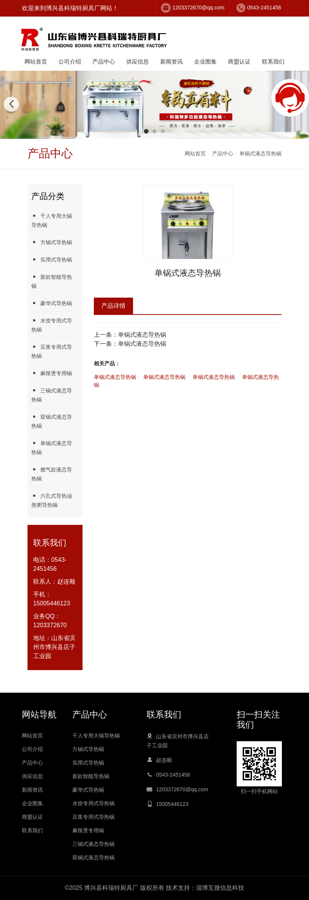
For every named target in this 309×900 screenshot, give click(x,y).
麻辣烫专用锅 (51, 373)
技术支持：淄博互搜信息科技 (205, 888)
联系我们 (273, 61)
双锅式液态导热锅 (51, 421)
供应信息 (137, 61)
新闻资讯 (171, 61)
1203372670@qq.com (198, 8)
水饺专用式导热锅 (51, 325)
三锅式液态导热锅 (51, 395)
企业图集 (205, 61)
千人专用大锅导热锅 (51, 220)
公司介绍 (69, 61)
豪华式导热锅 (51, 303)
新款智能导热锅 (51, 281)
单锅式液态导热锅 (260, 154)
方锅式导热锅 (51, 242)
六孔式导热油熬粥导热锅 (51, 500)
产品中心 (103, 61)
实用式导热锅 (51, 259)
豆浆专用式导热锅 (51, 351)
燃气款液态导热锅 (51, 474)
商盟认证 (239, 61)
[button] (146, 131)
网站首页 (35, 61)
